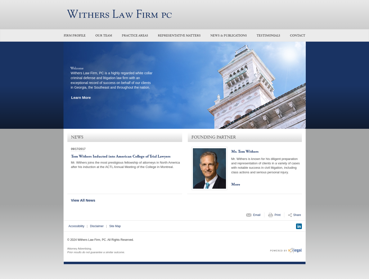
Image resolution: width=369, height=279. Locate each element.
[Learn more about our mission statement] (82, 97)
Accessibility (76, 226)
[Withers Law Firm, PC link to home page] (119, 14)
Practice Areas (135, 36)
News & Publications (228, 36)
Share (297, 215)
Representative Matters (179, 36)
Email (257, 215)
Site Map (115, 226)
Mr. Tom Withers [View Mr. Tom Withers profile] (245, 151)
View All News (83, 200)
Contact (297, 36)
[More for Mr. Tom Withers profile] (237, 184)
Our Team (103, 36)
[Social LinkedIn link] (299, 226)
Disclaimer (97, 226)
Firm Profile (75, 36)
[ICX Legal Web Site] (286, 251)
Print (278, 215)
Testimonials (268, 36)
